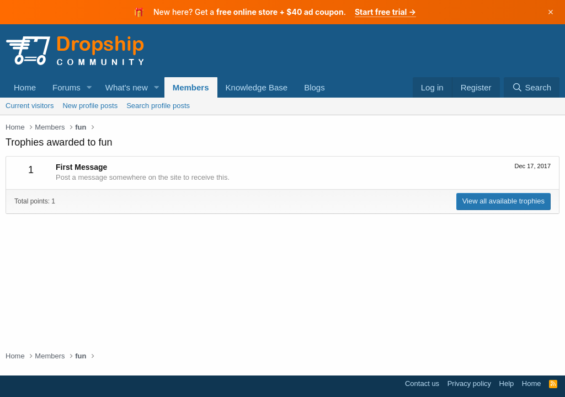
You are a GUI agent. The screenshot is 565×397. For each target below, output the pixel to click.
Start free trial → (385, 12)
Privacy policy (469, 383)
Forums (66, 87)
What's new (126, 87)
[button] (89, 87)
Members (191, 87)
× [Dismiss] (551, 12)
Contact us (422, 383)
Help (506, 383)
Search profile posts (158, 105)
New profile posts (90, 105)
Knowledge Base (257, 87)
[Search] (531, 87)
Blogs (314, 87)
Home (25, 87)
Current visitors (30, 105)
